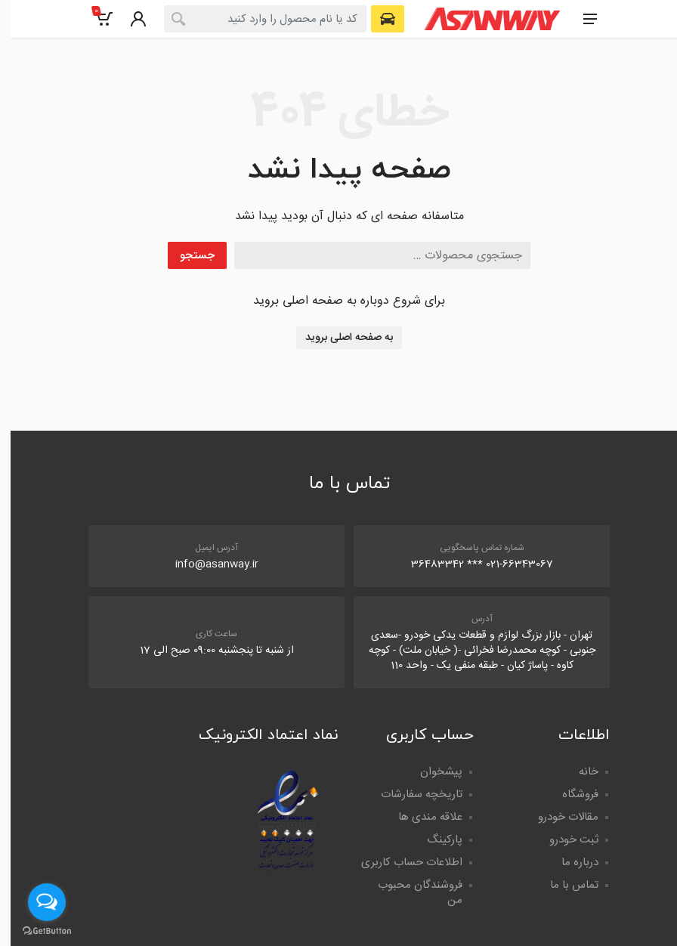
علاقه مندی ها (420, 817)
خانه (578, 771)
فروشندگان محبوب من (409, 893)
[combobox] (254, 18)
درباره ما (569, 862)
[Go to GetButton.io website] (36, 930)
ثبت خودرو (563, 839)
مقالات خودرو (557, 817)
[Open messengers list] (36, 902)
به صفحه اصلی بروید (338, 338)
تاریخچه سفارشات (411, 794)
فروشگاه (570, 794)
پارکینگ (434, 839)
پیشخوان (431, 771)
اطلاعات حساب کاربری (401, 862)
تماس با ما (563, 885)
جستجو (186, 255)
